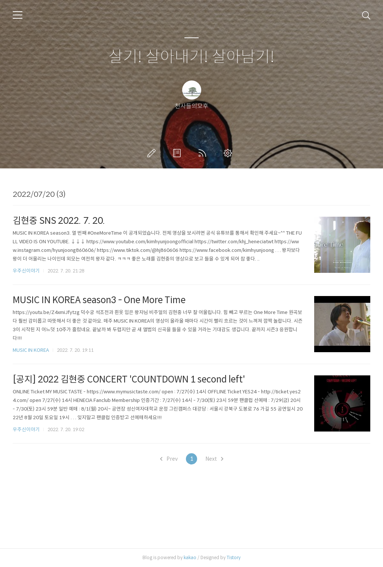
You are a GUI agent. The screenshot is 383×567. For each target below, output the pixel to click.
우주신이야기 (26, 271)
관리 (229, 153)
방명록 (178, 153)
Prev (169, 458)
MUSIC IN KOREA (31, 350)
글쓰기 (153, 153)
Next (214, 458)
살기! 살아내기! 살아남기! (191, 57)
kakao (190, 557)
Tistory (233, 557)
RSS (204, 153)
